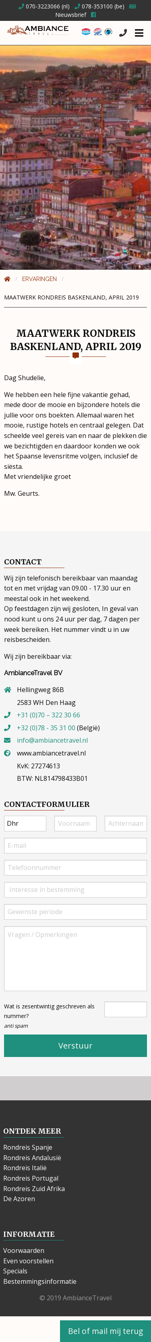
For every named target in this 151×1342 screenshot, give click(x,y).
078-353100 (93, 6)
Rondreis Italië (25, 1167)
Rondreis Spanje (27, 1147)
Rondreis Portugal (30, 1178)
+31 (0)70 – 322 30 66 (48, 715)
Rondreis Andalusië (32, 1157)
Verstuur (75, 1045)
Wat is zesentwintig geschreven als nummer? (49, 1015)
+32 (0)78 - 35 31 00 (46, 727)
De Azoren (19, 1198)
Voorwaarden (23, 1250)
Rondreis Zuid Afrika (34, 1188)
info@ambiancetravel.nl (52, 740)
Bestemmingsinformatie (40, 1281)
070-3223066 (39, 6)
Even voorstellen (28, 1260)
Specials (15, 1271)
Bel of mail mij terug (105, 1331)
